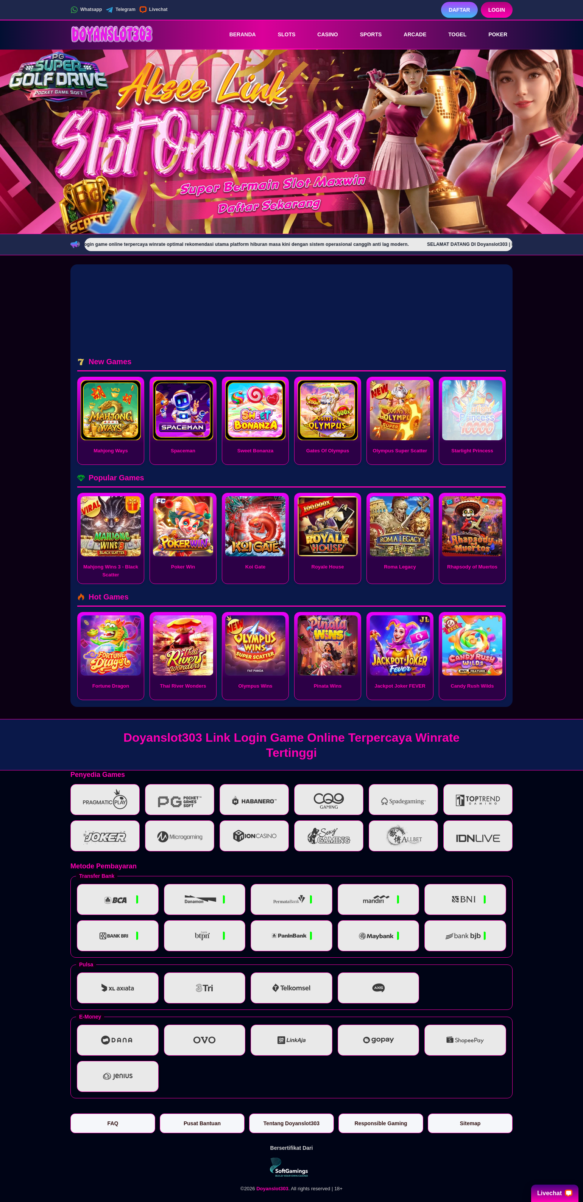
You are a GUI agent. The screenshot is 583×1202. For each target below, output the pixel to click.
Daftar (459, 10)
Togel (452, 34)
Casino (322, 34)
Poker (492, 34)
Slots (281, 34)
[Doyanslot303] (112, 34)
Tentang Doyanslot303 (291, 1123)
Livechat (153, 10)
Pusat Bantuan (202, 1123)
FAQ (113, 1123)
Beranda (237, 34)
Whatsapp (86, 10)
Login (496, 10)
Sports (365, 34)
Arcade (409, 34)
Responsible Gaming (380, 1123)
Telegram (120, 10)
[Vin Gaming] (291, 1167)
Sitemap (470, 1123)
